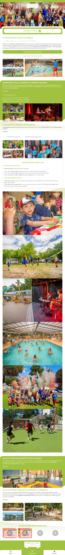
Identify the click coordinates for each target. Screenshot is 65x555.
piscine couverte (8, 495)
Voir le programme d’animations (32, 52)
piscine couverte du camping (24, 85)
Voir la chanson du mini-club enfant (32, 56)
